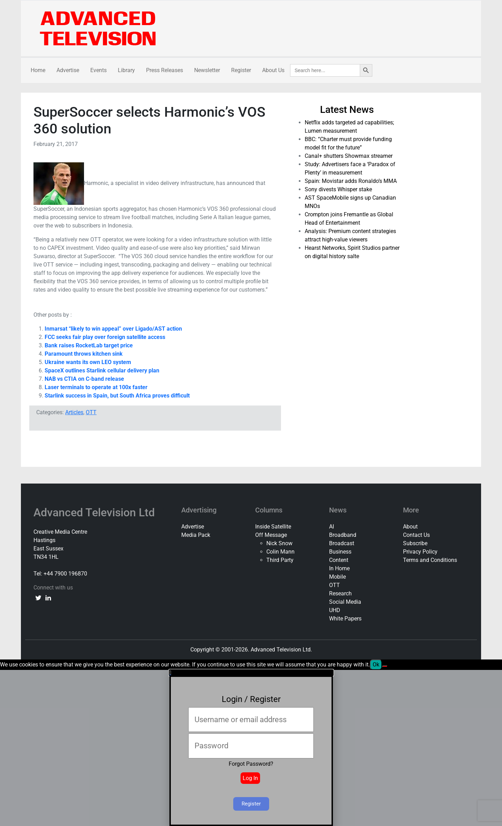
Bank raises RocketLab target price (89, 345)
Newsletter (207, 70)
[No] (385, 666)
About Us (273, 70)
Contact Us (416, 535)
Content (338, 560)
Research (340, 593)
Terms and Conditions (430, 560)
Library (126, 70)
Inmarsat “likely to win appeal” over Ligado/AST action (113, 328)
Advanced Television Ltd (95, 512)
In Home (339, 568)
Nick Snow (279, 543)
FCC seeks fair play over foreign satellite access (105, 337)
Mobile (337, 576)
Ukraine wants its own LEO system (88, 362)
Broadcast (341, 543)
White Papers (345, 618)
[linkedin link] (48, 597)
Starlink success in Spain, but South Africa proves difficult (117, 395)
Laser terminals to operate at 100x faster (96, 387)
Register (241, 70)
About (410, 526)
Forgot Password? (251, 764)
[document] (251, 748)
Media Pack (195, 535)
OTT (91, 412)
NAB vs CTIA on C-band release (84, 379)
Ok (376, 664)
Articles (74, 412)
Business (340, 551)
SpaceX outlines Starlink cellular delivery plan (102, 370)
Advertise (67, 70)
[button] (251, 673)
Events (98, 70)
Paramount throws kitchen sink (84, 353)
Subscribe (415, 543)
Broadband (342, 535)
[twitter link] (38, 597)
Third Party (280, 560)
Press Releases (164, 70)
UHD (334, 610)
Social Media (345, 602)
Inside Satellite (273, 526)
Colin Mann (280, 551)
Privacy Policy (420, 551)
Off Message (271, 535)
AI (331, 526)
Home (38, 70)
